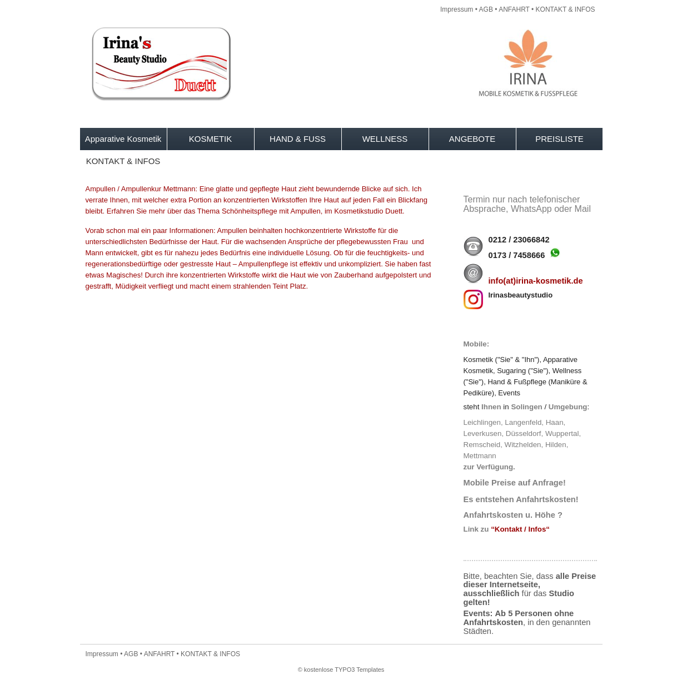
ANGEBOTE (472, 138)
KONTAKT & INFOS (565, 9)
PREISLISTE (559, 138)
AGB (486, 9)
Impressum (456, 9)
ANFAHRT (514, 9)
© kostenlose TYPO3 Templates (341, 669)
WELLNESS (385, 138)
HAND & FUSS (298, 138)
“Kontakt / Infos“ (520, 529)
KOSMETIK (210, 138)
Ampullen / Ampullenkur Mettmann (141, 189)
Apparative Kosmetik (123, 138)
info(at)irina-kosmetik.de (536, 280)
